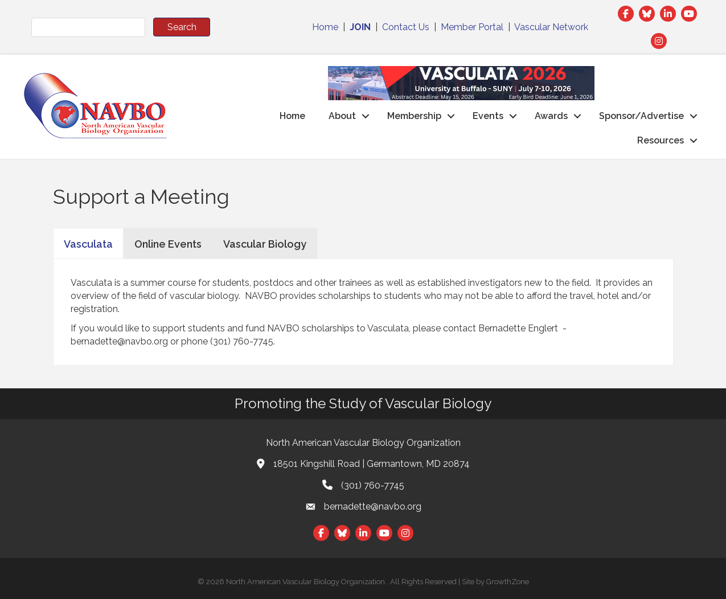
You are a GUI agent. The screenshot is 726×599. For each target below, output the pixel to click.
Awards (551, 115)
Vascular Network (551, 27)
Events (488, 115)
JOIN (360, 27)
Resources (660, 140)
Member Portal (472, 27)
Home (325, 27)
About (342, 115)
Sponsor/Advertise (641, 115)
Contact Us (405, 27)
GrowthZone (507, 581)
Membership (414, 115)
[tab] (88, 243)
